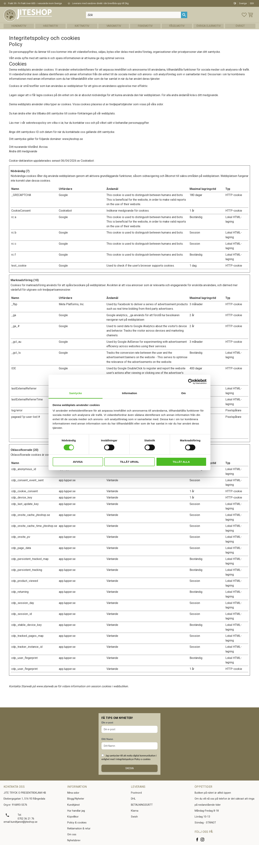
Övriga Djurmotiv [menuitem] (208, 25)
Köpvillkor (73, 816)
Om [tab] (183, 393)
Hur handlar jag (76, 810)
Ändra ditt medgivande (23, 151)
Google (63, 195)
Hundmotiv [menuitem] (19, 25)
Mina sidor (73, 792)
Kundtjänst (73, 804)
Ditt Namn (107, 738)
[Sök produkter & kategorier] (133, 15)
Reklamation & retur (78, 828)
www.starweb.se (46, 686)
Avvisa (78, 461)
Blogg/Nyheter (75, 798)
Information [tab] (129, 393)
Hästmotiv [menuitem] (50, 25)
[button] (244, 14)
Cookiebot (87, 160)
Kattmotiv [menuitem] (82, 25)
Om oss (71, 834)
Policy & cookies (77, 822)
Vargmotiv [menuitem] (113, 25)
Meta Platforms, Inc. (71, 304)
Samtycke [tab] (75, 393)
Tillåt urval (129, 461)
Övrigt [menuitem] (240, 25)
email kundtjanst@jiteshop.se (20, 821)
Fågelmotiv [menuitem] (177, 25)
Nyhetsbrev (73, 840)
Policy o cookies (142, 759)
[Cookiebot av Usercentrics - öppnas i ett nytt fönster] (190, 381)
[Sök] (184, 15)
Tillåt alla (181, 461)
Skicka (129, 768)
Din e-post (107, 722)
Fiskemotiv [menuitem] (145, 25)
